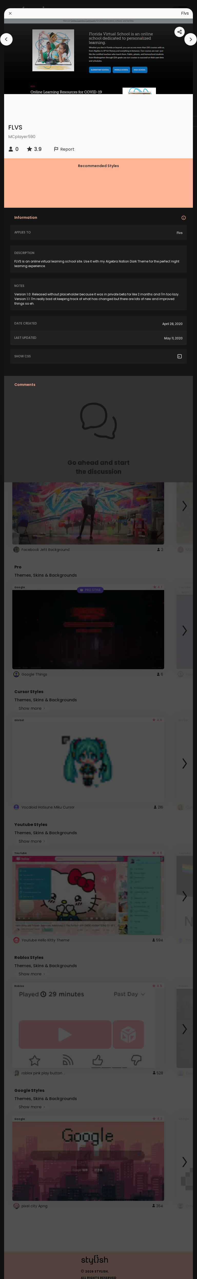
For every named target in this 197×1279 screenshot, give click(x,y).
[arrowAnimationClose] (6, 39)
